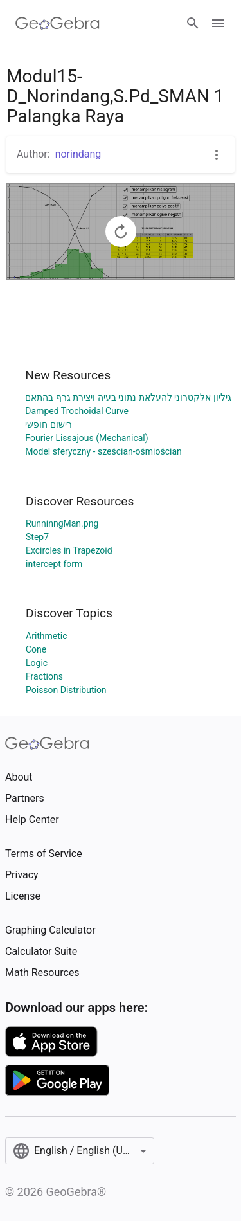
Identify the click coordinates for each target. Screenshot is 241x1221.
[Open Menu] (218, 23)
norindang (78, 154)
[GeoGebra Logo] (57, 23)
